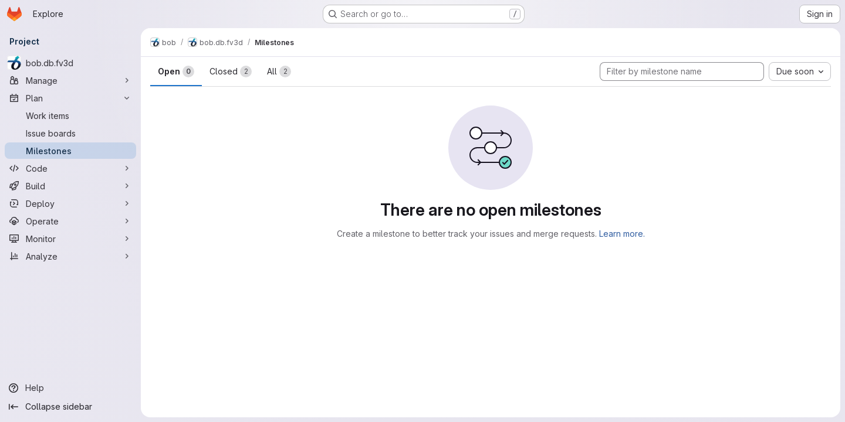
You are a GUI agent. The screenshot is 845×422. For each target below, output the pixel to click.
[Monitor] (70, 238)
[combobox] (800, 71)
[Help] (70, 388)
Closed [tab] (230, 71)
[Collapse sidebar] (70, 407)
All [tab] (279, 71)
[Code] (70, 168)
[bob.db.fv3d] (70, 63)
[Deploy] (70, 203)
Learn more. (622, 234)
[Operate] (70, 221)
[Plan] (70, 98)
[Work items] (70, 115)
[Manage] (70, 80)
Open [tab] (176, 71)
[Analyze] (70, 256)
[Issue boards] (70, 133)
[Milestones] (70, 150)
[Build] (70, 186)
